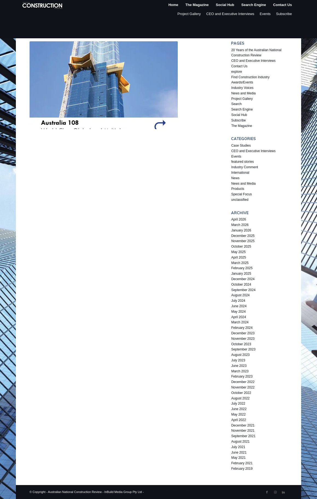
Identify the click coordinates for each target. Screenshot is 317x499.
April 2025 (238, 257)
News (235, 178)
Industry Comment (244, 167)
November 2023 (242, 339)
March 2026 (239, 225)
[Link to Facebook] (267, 492)
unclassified (239, 200)
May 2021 (238, 458)
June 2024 (238, 306)
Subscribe (284, 14)
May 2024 (238, 312)
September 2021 (243, 436)
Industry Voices (242, 88)
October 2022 (241, 393)
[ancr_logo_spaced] (43, 5)
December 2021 (242, 425)
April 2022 (238, 420)
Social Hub (239, 115)
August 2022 (240, 398)
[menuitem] (173, 5)
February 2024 (241, 328)
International (240, 173)
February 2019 (241, 469)
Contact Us (239, 66)
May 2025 (238, 252)
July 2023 (238, 360)
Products (237, 189)
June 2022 (238, 409)
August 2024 (240, 295)
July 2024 (238, 301)
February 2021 (241, 463)
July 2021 (238, 447)
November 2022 (242, 387)
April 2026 (238, 219)
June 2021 (238, 452)
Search (236, 104)
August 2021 (240, 441)
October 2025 (241, 246)
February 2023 (241, 376)
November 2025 (242, 241)
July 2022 (238, 403)
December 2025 (242, 236)
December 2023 (242, 333)
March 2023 (239, 371)
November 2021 (242, 431)
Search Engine (242, 109)
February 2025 (241, 268)
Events (265, 14)
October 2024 (241, 284)
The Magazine (241, 126)
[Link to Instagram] (275, 492)
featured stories (242, 162)
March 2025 (239, 263)
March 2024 (239, 322)
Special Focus (241, 194)
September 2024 (243, 290)
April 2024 (238, 317)
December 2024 (242, 279)
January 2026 (241, 230)
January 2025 (241, 273)
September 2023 (243, 349)
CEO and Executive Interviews (230, 14)
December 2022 (242, 382)
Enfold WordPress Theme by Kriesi (168, 492)
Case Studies (241, 145)
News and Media (243, 93)
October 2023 (241, 344)
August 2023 (240, 355)
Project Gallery (189, 14)
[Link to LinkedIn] (283, 492)
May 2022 (238, 414)
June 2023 (238, 366)
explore (236, 72)
